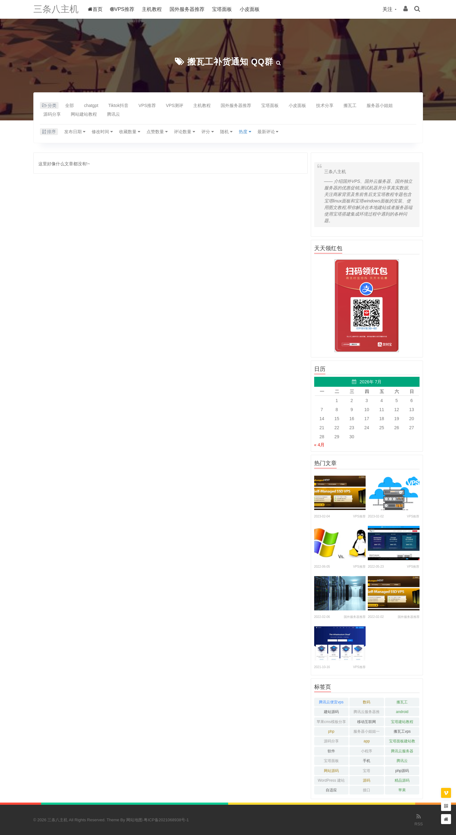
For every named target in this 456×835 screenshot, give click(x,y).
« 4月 (319, 444)
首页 (96, 9)
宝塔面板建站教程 (402, 742)
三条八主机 (56, 9)
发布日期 (74, 131)
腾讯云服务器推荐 (366, 713)
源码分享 (52, 114)
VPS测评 (174, 105)
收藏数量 (129, 131)
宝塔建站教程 (402, 722)
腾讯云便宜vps (331, 702)
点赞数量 (157, 131)
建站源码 (331, 712)
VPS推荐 (124, 9)
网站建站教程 (84, 114)
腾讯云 (113, 114)
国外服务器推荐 (188, 9)
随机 (226, 131)
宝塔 (366, 771)
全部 (69, 105)
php (331, 731)
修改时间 (102, 131)
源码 (366, 780)
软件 (331, 751)
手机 (366, 761)
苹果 (402, 790)
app (366, 741)
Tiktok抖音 (118, 105)
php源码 (402, 771)
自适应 (331, 790)
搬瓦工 (350, 105)
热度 (245, 131)
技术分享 (325, 105)
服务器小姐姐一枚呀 (366, 732)
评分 (207, 131)
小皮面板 (251, 9)
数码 (366, 702)
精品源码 (402, 780)
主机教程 (153, 9)
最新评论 (268, 131)
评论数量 (184, 131)
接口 (366, 790)
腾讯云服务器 (402, 751)
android (402, 712)
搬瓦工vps (402, 731)
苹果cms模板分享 (331, 722)
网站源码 (331, 771)
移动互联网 (366, 722)
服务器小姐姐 (380, 105)
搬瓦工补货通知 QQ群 (230, 61)
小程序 (366, 751)
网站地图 (134, 820)
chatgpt (91, 105)
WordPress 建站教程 (331, 781)
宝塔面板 (223, 9)
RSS (419, 819)
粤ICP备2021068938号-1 (166, 820)
